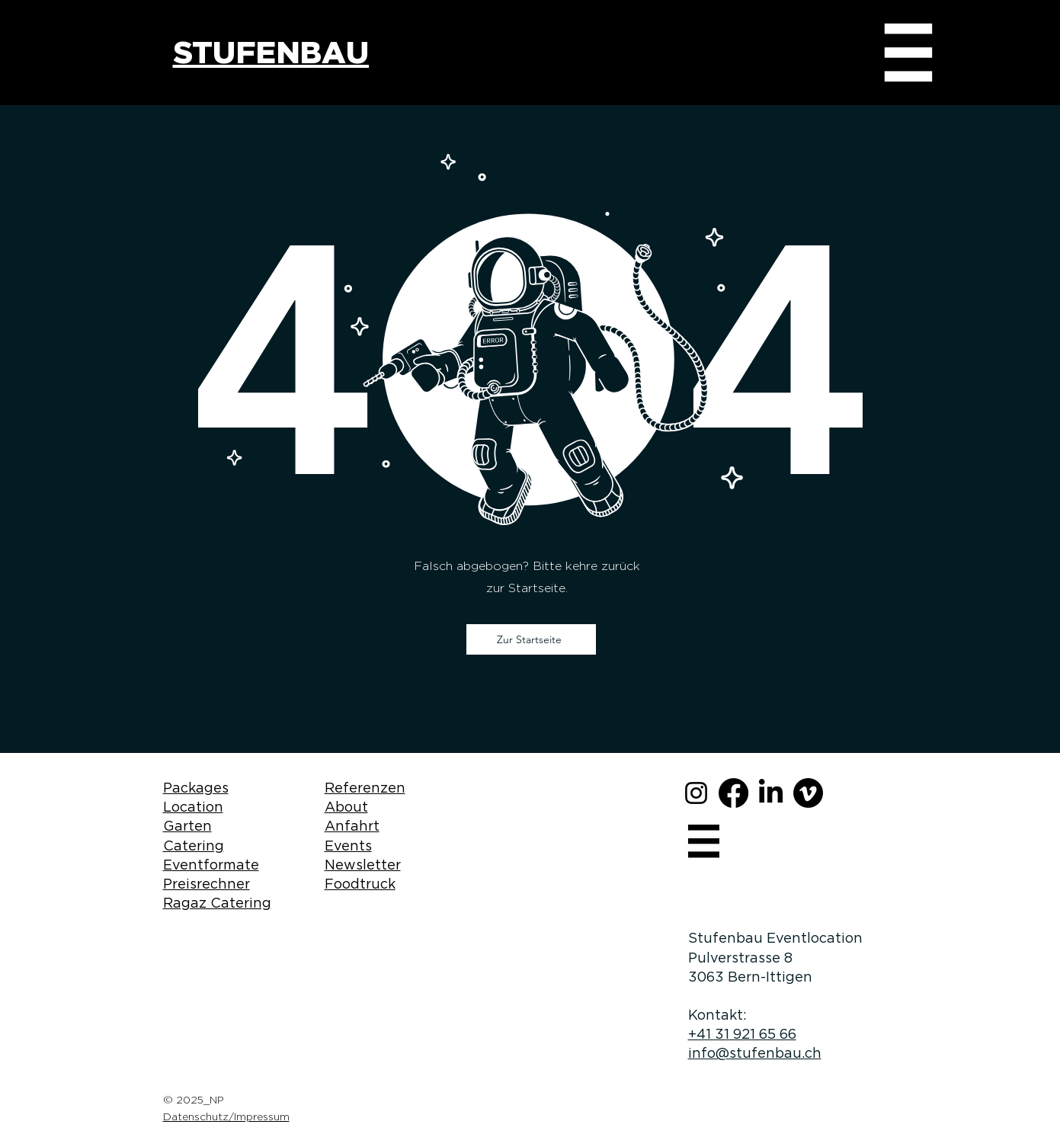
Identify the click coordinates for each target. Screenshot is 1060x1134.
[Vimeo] (808, 793)
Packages (196, 788)
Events (348, 846)
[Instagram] (696, 793)
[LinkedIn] (771, 793)
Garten (187, 826)
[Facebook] (733, 793)
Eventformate (211, 865)
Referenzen (365, 788)
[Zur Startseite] (531, 639)
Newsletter (363, 865)
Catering (193, 846)
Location (193, 807)
